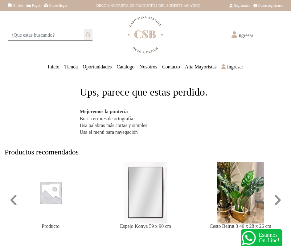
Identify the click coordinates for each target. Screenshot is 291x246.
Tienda (71, 66)
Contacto (171, 66)
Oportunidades (97, 66)
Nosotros (148, 66)
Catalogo (126, 66)
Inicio (53, 66)
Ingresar (232, 66)
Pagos (34, 5)
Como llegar (56, 5)
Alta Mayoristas (201, 66)
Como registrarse (268, 5)
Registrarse (239, 5)
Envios (15, 5)
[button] (242, 35)
